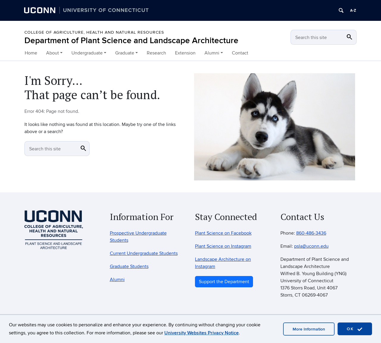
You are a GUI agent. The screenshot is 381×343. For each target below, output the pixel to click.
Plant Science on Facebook (223, 233)
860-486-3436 (311, 233)
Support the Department (224, 282)
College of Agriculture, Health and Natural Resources (94, 32)
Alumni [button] (211, 53)
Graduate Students (129, 266)
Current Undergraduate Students (144, 253)
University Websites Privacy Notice (201, 333)
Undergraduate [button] (87, 53)
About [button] (52, 53)
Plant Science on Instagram (223, 246)
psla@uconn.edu (311, 246)
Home (31, 53)
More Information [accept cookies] (309, 329)
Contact (240, 53)
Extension (185, 53)
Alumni (117, 280)
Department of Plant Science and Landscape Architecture (131, 41)
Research (156, 53)
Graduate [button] (124, 53)
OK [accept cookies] (355, 329)
